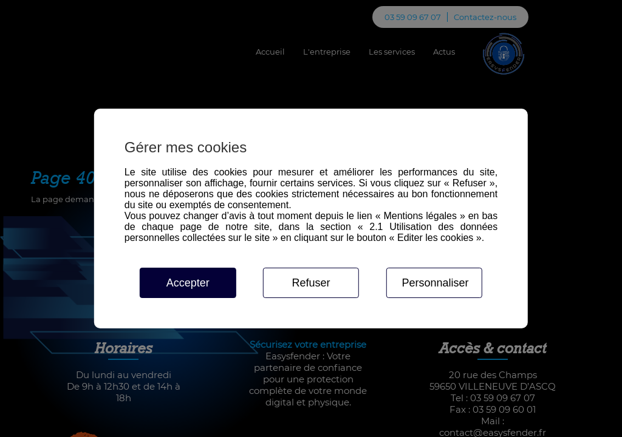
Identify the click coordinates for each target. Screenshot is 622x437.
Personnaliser (435, 283)
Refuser (311, 283)
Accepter (188, 283)
